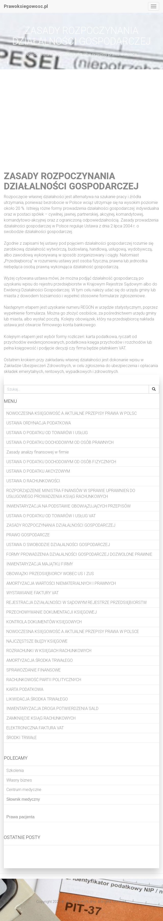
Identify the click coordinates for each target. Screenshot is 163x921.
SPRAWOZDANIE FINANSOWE (33, 670)
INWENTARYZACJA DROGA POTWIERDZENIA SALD (52, 708)
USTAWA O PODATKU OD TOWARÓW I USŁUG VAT (51, 515)
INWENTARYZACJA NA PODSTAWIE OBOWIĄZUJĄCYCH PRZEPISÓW (68, 506)
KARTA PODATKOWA (24, 689)
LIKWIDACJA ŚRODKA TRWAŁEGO (37, 699)
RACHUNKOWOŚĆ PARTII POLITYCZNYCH (43, 679)
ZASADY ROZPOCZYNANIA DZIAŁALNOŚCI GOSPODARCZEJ (60, 525)
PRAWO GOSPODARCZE (28, 535)
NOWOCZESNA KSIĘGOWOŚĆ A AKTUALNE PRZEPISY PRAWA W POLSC (71, 413)
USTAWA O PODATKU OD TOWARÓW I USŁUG (47, 432)
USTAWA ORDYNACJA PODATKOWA (38, 423)
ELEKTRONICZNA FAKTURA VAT (35, 727)
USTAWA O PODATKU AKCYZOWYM (38, 471)
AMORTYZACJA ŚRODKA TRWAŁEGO (39, 660)
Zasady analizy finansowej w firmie (37, 452)
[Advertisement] (81, 117)
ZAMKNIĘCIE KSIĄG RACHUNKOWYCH (41, 718)
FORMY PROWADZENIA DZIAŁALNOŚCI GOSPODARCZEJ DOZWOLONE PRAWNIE (79, 554)
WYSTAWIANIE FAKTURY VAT (32, 592)
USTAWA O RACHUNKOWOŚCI (33, 480)
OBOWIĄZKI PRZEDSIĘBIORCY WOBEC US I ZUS (50, 573)
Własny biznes (19, 780)
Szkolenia (15, 770)
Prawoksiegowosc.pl (26, 6)
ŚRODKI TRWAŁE (21, 737)
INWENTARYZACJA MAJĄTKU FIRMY (39, 564)
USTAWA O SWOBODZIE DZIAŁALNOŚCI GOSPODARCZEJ (58, 544)
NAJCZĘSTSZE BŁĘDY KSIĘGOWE (37, 641)
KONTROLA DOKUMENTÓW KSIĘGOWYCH (44, 621)
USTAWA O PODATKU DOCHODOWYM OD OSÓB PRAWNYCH (60, 442)
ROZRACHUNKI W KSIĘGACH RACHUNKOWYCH (48, 650)
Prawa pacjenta (20, 817)
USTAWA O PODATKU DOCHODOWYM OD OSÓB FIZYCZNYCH (61, 461)
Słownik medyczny (23, 799)
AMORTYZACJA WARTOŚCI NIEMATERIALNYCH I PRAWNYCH (61, 583)
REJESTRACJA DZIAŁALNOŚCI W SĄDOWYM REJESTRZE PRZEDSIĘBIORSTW (76, 602)
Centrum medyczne (23, 789)
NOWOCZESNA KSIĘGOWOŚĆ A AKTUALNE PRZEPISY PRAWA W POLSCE (72, 631)
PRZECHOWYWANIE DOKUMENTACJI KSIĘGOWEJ (51, 612)
